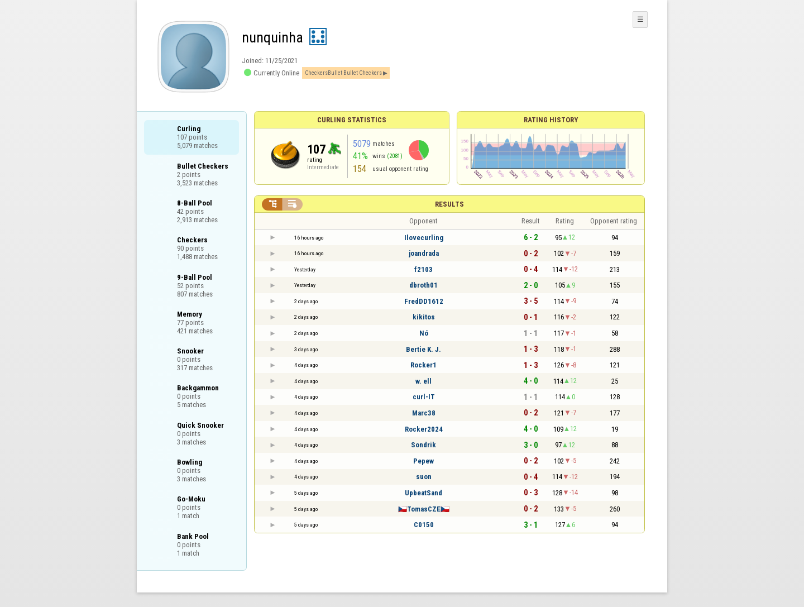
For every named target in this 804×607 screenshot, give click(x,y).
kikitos (424, 317)
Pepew (423, 461)
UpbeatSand (423, 493)
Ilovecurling (423, 237)
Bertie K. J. (423, 349)
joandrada (424, 253)
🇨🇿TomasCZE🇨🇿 (423, 509)
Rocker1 (423, 365)
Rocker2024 (424, 429)
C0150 (424, 524)
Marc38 (424, 413)
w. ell (423, 381)
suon (424, 476)
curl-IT (424, 397)
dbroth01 (423, 285)
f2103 (423, 269)
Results (449, 204)
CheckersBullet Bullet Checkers (343, 73)
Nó (423, 333)
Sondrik (423, 445)
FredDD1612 (423, 301)
